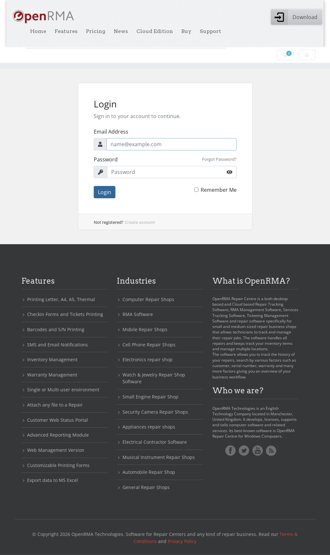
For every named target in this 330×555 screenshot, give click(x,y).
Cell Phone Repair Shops (149, 345)
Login (104, 192)
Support (210, 31)
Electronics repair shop (147, 359)
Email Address (111, 131)
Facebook (230, 450)
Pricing (95, 31)
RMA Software (137, 314)
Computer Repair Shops (148, 299)
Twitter (244, 450)
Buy (186, 31)
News (121, 31)
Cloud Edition (154, 31)
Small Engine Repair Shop (150, 397)
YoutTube (257, 450)
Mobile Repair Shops (144, 329)
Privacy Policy (182, 541)
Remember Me (219, 189)
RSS (271, 450)
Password (106, 159)
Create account (140, 222)
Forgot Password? (219, 159)
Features (66, 31)
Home (38, 31)
